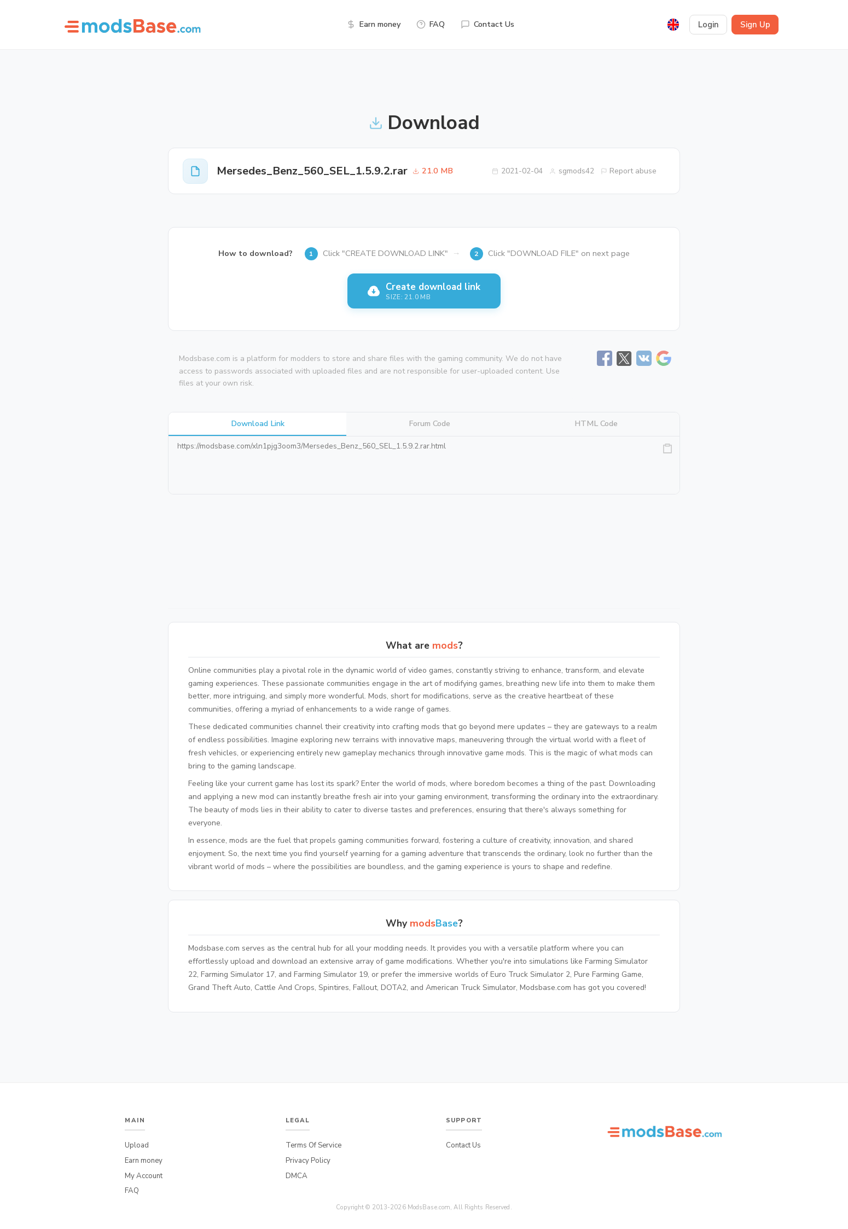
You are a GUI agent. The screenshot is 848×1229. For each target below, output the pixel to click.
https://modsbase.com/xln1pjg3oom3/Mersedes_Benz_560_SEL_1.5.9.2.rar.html (424, 465)
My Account (143, 1176)
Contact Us (487, 24)
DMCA (296, 1176)
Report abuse (629, 171)
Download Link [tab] (257, 423)
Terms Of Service (313, 1145)
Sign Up (755, 24)
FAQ (430, 24)
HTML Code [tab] (596, 423)
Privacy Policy (308, 1161)
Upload (137, 1145)
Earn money (373, 24)
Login (708, 24)
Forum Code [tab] (429, 423)
